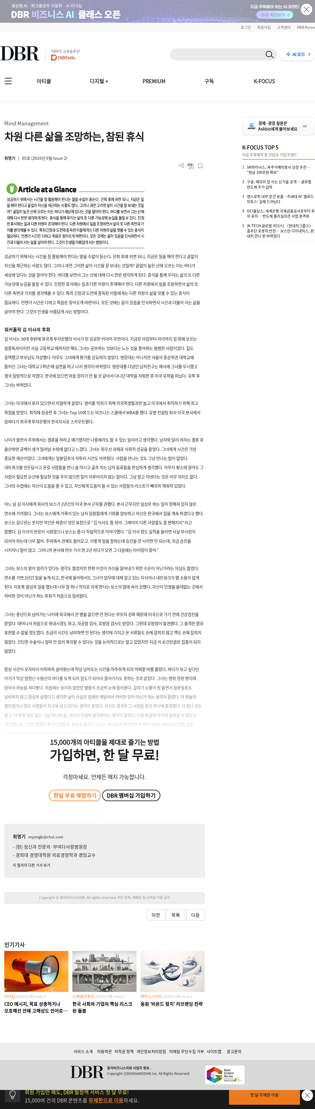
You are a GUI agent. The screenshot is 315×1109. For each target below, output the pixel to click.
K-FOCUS (264, 81)
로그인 (246, 27)
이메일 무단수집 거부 (186, 1051)
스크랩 (200, 166)
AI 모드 (298, 54)
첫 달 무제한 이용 (264, 1095)
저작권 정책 (124, 1051)
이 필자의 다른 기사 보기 (31, 865)
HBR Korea (306, 27)
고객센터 (284, 27)
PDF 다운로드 (191, 166)
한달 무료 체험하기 (74, 795)
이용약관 (104, 1051)
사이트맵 (214, 1051)
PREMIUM (153, 81)
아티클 (44, 81)
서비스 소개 (83, 1051)
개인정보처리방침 (151, 1051)
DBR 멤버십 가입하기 (131, 795)
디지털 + (99, 81)
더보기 (181, 165)
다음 (195, 914)
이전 (156, 914)
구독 (209, 81)
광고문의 (234, 1051)
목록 (175, 914)
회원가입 (264, 27)
